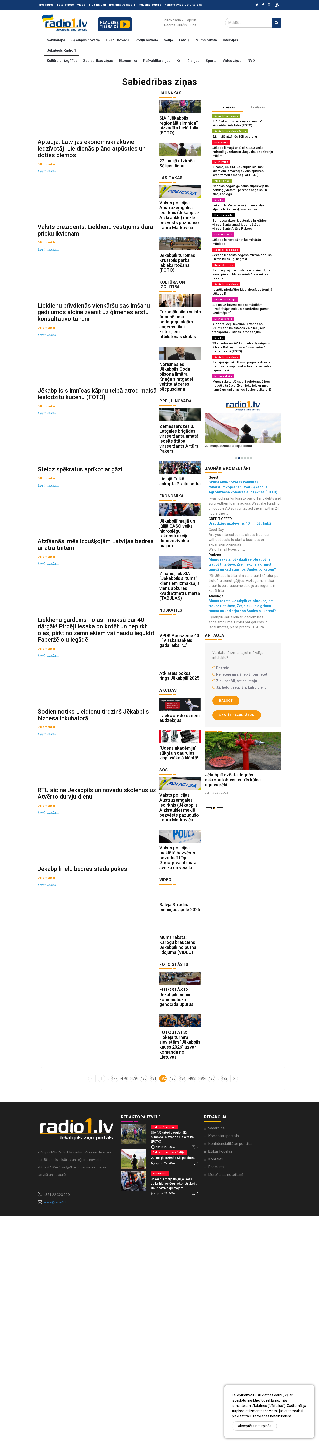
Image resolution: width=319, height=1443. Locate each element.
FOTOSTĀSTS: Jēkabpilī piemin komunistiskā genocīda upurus (176, 1213)
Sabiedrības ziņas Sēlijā (230, 131)
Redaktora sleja (225, 299)
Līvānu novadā (117, 40)
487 (212, 1305)
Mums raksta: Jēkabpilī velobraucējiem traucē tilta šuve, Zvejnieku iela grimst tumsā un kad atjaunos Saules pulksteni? (241, 385)
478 (124, 1305)
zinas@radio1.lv (55, 1429)
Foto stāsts (65, 4)
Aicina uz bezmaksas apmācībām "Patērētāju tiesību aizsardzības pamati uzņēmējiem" (241, 309)
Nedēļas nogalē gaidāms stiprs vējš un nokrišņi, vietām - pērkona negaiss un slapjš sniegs (240, 190)
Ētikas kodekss (220, 1378)
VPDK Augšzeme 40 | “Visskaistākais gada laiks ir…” (179, 765)
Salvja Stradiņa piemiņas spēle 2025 (180, 1100)
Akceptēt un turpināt (254, 1426)
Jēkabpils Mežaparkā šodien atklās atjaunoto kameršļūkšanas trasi (238, 207)
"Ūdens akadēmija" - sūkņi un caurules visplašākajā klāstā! (179, 912)
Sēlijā (168, 40)
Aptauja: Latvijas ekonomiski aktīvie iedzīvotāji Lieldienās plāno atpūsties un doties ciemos (92, 182)
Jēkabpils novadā (85, 40)
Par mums (216, 1394)
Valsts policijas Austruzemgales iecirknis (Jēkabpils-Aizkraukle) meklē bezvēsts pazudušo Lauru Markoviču (179, 249)
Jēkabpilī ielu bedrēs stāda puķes (82, 1201)
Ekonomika (128, 61)
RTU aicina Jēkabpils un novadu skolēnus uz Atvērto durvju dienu (97, 1093)
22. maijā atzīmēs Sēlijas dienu (177, 186)
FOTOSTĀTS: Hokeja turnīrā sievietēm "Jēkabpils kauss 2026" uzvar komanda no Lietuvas (180, 1272)
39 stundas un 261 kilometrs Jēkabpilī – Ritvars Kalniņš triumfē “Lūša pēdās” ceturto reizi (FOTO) (241, 347)
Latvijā (184, 40)
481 (153, 1305)
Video (81, 4)
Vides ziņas (232, 61)
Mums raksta (206, 40)
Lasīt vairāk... (48, 204)
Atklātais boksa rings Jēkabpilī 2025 (179, 812)
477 (114, 1305)
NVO (251, 61)
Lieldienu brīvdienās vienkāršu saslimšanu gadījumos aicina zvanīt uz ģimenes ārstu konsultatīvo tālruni (94, 412)
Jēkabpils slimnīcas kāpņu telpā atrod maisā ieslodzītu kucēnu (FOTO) (97, 527)
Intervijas (230, 40)
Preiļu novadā (146, 40)
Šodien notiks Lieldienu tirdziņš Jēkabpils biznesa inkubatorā (93, 981)
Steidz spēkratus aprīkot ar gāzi (80, 635)
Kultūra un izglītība (62, 61)
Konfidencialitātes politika (230, 1370)
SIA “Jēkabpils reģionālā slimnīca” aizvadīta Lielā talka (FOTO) (180, 137)
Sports (211, 61)
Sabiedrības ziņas (98, 61)
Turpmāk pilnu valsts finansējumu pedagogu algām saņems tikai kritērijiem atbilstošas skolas (180, 381)
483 (173, 1305)
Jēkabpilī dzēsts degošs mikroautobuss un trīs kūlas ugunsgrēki (242, 257)
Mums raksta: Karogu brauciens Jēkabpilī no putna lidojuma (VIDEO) (178, 1149)
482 (163, 1305)
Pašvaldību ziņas (157, 61)
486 (202, 1305)
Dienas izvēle (223, 234)
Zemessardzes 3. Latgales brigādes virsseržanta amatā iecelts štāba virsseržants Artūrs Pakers (179, 518)
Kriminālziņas (188, 61)
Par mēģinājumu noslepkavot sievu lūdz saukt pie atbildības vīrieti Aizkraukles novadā (241, 274)
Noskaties (46, 4)
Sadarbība (216, 1355)
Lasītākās (258, 107)
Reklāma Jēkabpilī (122, 4)
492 (224, 1305)
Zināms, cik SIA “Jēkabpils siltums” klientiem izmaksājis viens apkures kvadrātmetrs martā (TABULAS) (180, 700)
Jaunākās (227, 107)
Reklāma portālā (149, 4)
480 (144, 1305)
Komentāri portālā (223, 1363)
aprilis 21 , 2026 (217, 826)
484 (182, 1305)
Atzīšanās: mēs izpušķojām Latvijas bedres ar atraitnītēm (96, 744)
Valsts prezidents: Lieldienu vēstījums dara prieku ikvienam (95, 297)
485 (192, 1305)
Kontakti (215, 1386)
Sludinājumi (97, 4)
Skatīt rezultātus (236, 715)
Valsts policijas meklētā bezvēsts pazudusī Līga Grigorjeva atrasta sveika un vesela (178, 1039)
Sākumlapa (56, 40)
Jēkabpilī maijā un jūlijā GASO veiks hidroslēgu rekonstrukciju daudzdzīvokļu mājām (177, 636)
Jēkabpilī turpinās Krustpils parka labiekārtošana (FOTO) (177, 308)
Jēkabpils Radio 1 (61, 50)
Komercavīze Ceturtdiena (183, 4)
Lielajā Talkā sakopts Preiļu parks (180, 572)
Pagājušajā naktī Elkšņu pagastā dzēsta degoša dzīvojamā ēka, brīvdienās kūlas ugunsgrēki (241, 366)
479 (134, 1305)
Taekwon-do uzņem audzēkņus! (180, 865)
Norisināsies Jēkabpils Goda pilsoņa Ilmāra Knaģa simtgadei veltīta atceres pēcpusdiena (176, 445)
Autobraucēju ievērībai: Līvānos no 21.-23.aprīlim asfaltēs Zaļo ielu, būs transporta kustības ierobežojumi (238, 328)
